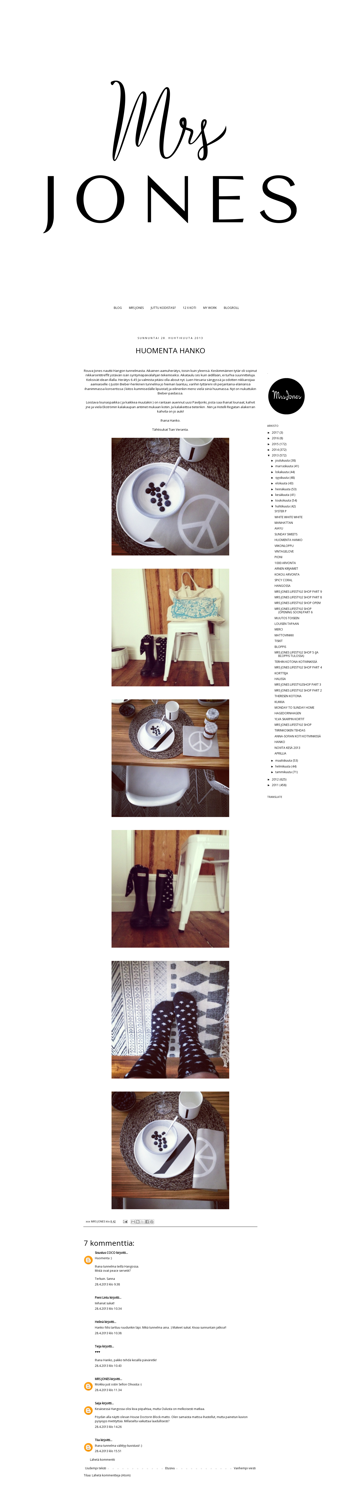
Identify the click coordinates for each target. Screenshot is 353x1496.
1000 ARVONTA (285, 563)
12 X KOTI (189, 308)
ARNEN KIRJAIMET (286, 568)
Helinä (99, 1322)
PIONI (278, 557)
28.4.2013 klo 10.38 (108, 1333)
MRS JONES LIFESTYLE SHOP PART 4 (298, 667)
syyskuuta (282, 478)
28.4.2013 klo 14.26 (108, 1427)
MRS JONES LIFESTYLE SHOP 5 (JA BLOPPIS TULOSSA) (296, 654)
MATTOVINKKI (284, 635)
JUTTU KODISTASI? (163, 308)
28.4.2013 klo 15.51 (108, 1451)
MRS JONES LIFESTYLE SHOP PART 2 (298, 690)
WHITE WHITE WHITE (289, 517)
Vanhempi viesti (245, 1468)
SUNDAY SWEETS (286, 534)
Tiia (97, 1440)
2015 (275, 444)
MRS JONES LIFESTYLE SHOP (293, 725)
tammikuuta (283, 772)
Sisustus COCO (105, 1253)
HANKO (280, 742)
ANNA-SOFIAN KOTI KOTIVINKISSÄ (298, 736)
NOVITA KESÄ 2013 (287, 748)
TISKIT (279, 641)
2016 (275, 438)
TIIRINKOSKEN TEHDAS (290, 730)
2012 (275, 779)
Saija (98, 1403)
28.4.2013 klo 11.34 (108, 1390)
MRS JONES (136, 308)
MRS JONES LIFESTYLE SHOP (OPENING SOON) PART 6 (294, 610)
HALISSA (280, 679)
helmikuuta (283, 766)
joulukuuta (282, 460)
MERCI (279, 629)
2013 (275, 455)
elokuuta (281, 483)
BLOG (118, 308)
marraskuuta (284, 466)
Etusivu (170, 1468)
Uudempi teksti (95, 1468)
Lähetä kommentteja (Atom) (111, 1475)
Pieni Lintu (102, 1297)
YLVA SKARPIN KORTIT (289, 719)
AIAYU (279, 528)
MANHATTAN (284, 523)
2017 (275, 432)
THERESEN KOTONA (288, 696)
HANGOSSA (282, 586)
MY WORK (210, 308)
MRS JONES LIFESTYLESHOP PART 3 (298, 684)
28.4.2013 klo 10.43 (108, 1366)
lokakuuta (282, 472)
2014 (275, 450)
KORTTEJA (281, 673)
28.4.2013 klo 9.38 (107, 1284)
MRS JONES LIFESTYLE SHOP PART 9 (298, 592)
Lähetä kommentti (102, 1460)
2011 (275, 785)
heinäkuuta (283, 489)
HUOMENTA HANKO (289, 540)
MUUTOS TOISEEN (287, 618)
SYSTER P (281, 511)
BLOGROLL (231, 308)
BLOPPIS (280, 647)
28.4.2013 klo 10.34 (108, 1309)
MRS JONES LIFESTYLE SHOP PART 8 (298, 597)
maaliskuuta (284, 760)
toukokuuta (283, 500)
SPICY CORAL (283, 580)
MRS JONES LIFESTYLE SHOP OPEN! (298, 603)
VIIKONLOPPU (284, 546)
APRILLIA (280, 753)
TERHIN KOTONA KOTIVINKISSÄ (296, 662)
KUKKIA (280, 702)
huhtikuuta (282, 506)
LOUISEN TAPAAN (287, 624)
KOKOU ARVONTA (287, 574)
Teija (98, 1346)
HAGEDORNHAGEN (288, 713)
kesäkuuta (282, 495)
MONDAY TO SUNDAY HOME (294, 707)
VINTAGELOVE (284, 551)
